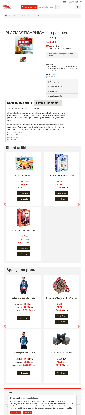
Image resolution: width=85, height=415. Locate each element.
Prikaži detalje (15, 412)
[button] (5, 204)
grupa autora (50, 77)
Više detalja (24, 199)
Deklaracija (52, 91)
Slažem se (27, 412)
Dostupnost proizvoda (56, 82)
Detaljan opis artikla (20, 102)
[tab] (62, 81)
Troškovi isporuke (54, 86)
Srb (65, 1)
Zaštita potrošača (54, 96)
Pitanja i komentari (48, 102)
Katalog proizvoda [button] (29, 7)
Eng (71, 1)
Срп (78, 1)
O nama (10, 393)
